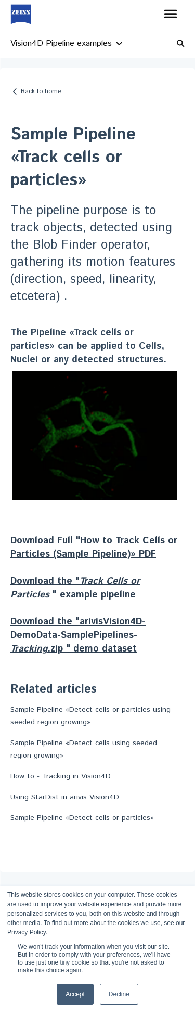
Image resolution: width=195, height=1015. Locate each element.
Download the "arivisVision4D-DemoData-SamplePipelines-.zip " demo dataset (78, 635)
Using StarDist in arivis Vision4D (64, 797)
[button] (170, 14)
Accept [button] (75, 994)
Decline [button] (119, 994)
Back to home (41, 91)
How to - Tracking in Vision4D (60, 776)
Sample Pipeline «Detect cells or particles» (82, 818)
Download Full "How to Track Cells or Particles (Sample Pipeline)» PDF (93, 547)
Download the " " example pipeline (75, 588)
